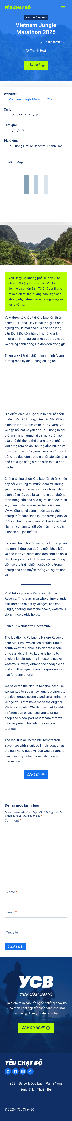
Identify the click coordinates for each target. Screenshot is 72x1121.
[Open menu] (63, 7)
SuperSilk (27, 1089)
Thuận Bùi (44, 1089)
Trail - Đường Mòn (36, 17)
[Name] (36, 892)
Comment (13, 820)
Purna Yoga (54, 1083)
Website (12, 932)
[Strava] (30, 1071)
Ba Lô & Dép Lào (31, 1083)
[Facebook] (15, 1071)
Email (11, 912)
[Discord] (8, 1071)
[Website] (36, 933)
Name (11, 892)
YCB (12, 1083)
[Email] (36, 913)
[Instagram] (23, 1071)
